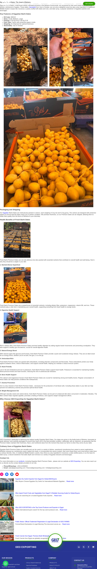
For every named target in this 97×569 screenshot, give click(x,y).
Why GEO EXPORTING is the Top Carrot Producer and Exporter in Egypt (39, 507)
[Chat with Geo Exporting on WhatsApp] (5, 563)
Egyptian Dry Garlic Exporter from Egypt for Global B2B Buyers (36, 479)
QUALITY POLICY (54, 565)
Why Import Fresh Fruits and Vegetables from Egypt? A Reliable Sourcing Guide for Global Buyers (47, 493)
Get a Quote (89, 4)
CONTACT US (69, 4)
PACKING (44, 4)
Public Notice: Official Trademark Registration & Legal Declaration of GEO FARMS (42, 521)
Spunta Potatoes (31, 565)
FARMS (35, 4)
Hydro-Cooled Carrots (33, 568)
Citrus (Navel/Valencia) (33, 562)
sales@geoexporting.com (17, 468)
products (21, 461)
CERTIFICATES (56, 4)
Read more (70, 481)
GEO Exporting (75, 461)
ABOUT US (27, 4)
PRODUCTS (16, 4)
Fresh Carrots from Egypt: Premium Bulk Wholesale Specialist (35, 536)
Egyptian (6, 213)
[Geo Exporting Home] (6, 3)
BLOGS (78, 4)
